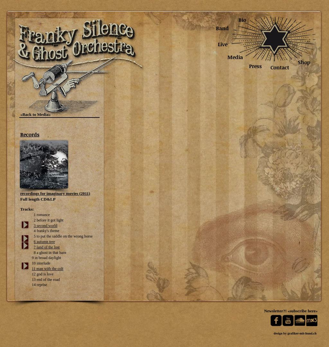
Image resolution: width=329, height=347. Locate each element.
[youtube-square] (288, 320)
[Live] (222, 44)
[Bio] (242, 19)
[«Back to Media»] (35, 114)
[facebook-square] (276, 320)
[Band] (222, 28)
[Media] (235, 57)
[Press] (255, 66)
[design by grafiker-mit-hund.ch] (295, 333)
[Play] (25, 224)
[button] (172, 191)
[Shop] (304, 62)
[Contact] (280, 68)
